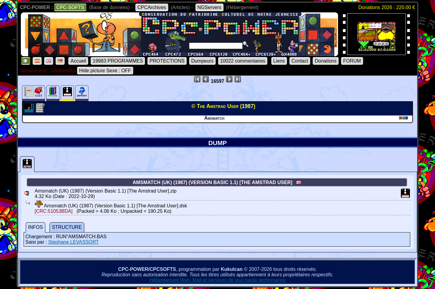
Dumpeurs (202, 60)
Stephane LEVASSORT (73, 242)
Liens (279, 60)
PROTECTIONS (167, 60)
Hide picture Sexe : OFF (105, 70)
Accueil (78, 60)
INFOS (35, 227)
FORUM (352, 60)
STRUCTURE (67, 227)
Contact (300, 60)
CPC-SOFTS (70, 7)
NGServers (209, 7)
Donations (326, 60)
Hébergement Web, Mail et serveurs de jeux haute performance (218, 280)
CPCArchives (151, 7)
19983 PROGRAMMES (118, 60)
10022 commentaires (242, 60)
